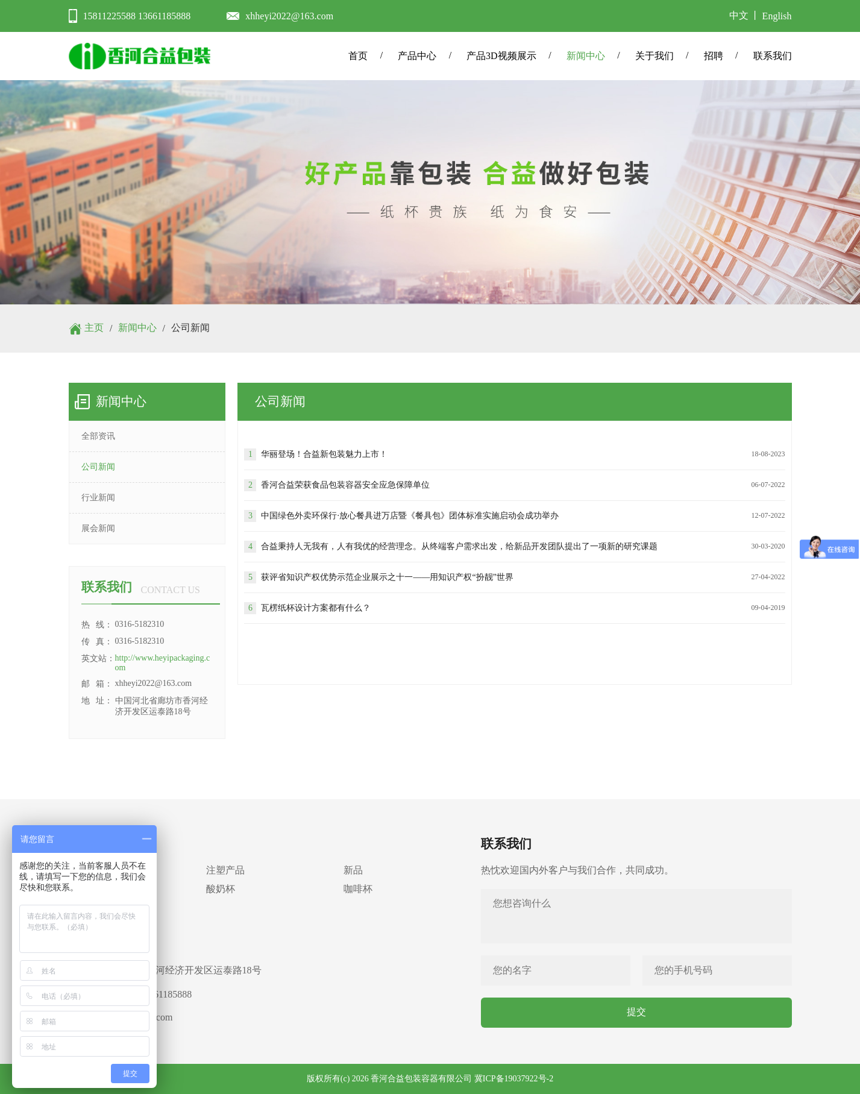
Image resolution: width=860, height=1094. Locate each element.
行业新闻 (98, 497)
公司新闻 (98, 466)
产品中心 (417, 56)
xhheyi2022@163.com (289, 16)
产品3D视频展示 (501, 56)
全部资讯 (98, 436)
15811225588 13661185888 (137, 16)
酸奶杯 (220, 889)
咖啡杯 (358, 889)
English (777, 16)
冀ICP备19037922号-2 (513, 1078)
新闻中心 (586, 56)
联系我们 (772, 56)
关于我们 (654, 56)
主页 (94, 327)
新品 (353, 870)
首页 (358, 56)
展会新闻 (98, 528)
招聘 (713, 56)
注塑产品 (225, 870)
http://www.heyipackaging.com (162, 662)
